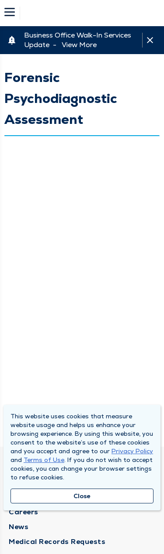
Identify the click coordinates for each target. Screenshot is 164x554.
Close (82, 496)
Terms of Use (44, 460)
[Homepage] (88, 13)
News (18, 526)
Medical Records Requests (57, 541)
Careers (23, 511)
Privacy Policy (132, 451)
